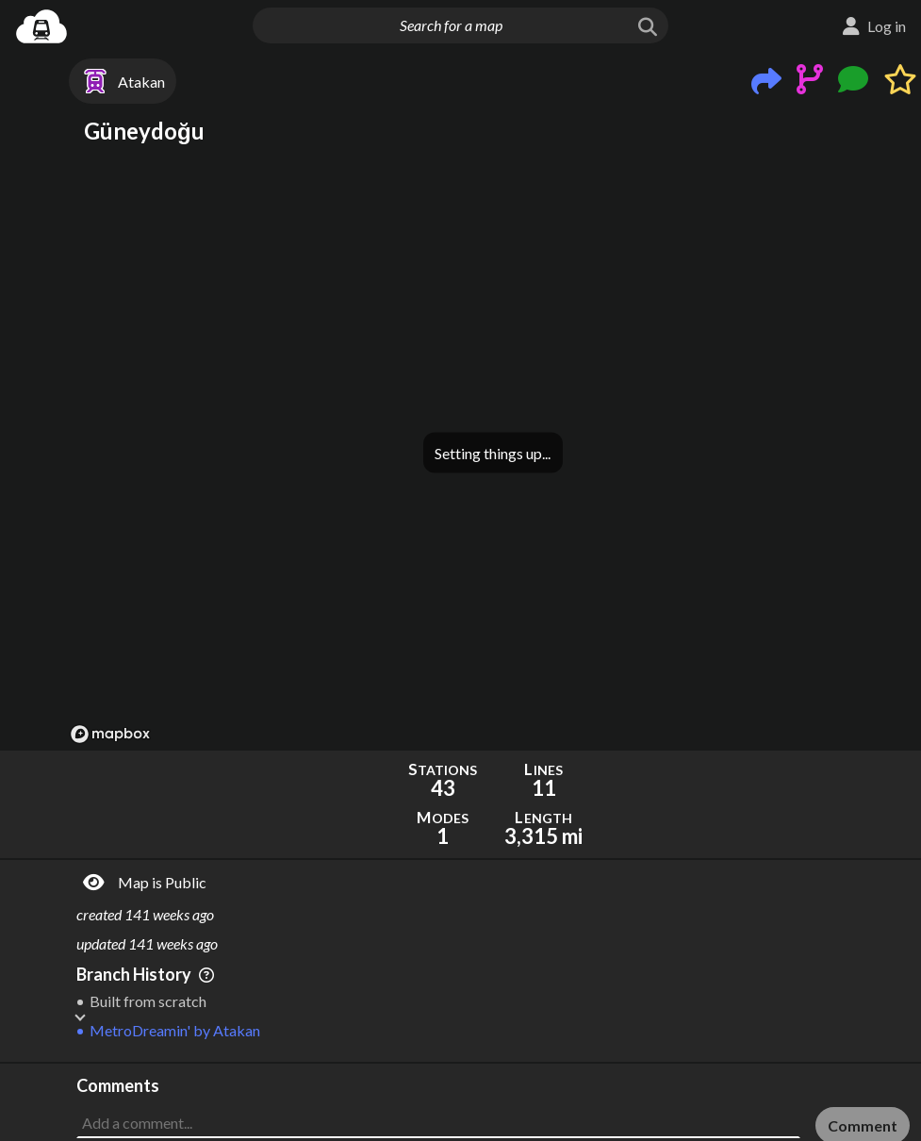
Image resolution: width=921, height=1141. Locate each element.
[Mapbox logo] (110, 734)
